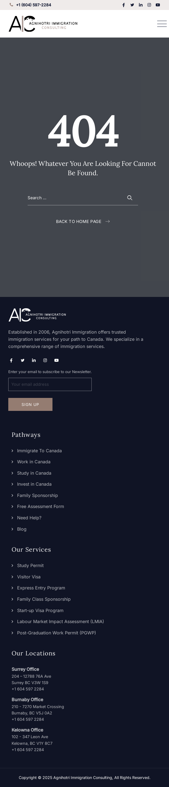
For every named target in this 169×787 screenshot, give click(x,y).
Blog (22, 529)
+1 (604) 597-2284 (29, 4)
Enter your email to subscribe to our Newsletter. (50, 380)
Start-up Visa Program (40, 610)
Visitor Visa (29, 576)
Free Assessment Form (40, 506)
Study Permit (30, 565)
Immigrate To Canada (39, 450)
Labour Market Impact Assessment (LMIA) (60, 621)
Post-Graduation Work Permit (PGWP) (56, 633)
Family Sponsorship (37, 495)
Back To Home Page (79, 221)
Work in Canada (34, 461)
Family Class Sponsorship (44, 599)
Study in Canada (34, 473)
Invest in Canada (34, 484)
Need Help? (29, 517)
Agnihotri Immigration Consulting (82, 777)
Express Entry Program (41, 588)
